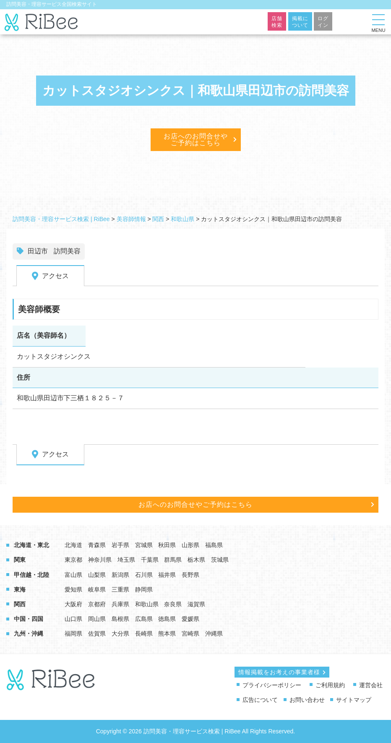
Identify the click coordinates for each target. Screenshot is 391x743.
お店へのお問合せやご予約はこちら (196, 139)
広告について (260, 699)
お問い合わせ (307, 699)
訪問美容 (67, 251)
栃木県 (196, 559)
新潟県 (120, 574)
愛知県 (73, 589)
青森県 (97, 545)
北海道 (73, 545)
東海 (20, 589)
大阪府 (73, 604)
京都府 (97, 604)
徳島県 (167, 618)
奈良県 (173, 604)
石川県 (144, 574)
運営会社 (371, 685)
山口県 (73, 618)
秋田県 (167, 545)
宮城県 (144, 545)
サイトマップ (353, 699)
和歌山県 (147, 604)
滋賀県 (196, 604)
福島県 (214, 545)
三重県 (120, 589)
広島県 (144, 618)
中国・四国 (28, 618)
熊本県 (167, 633)
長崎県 (144, 633)
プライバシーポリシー (271, 685)
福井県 (167, 574)
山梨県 (97, 574)
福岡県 (73, 633)
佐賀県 (97, 633)
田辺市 (38, 251)
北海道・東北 (31, 545)
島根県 (120, 618)
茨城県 (220, 559)
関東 (20, 559)
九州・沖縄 (28, 633)
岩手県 (120, 545)
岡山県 (97, 618)
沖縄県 (214, 633)
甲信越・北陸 (31, 574)
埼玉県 (126, 559)
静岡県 (144, 589)
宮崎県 (190, 633)
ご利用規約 (330, 685)
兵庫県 (120, 604)
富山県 (73, 574)
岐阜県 (97, 589)
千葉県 (150, 559)
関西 (20, 604)
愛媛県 (190, 618)
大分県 (120, 633)
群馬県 (173, 559)
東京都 (73, 559)
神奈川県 (100, 559)
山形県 (190, 545)
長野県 (190, 574)
